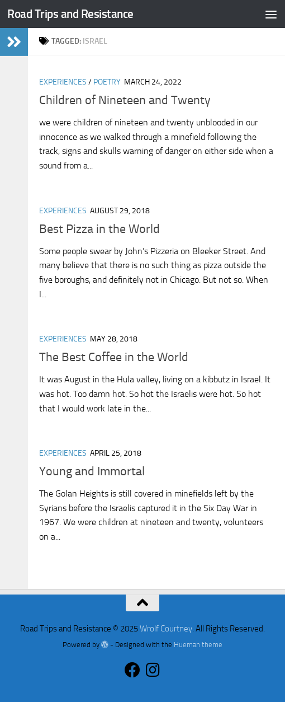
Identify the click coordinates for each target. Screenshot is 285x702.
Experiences (63, 82)
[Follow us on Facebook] (132, 670)
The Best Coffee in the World (113, 357)
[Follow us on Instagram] (152, 670)
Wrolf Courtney (166, 629)
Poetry (107, 82)
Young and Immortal (92, 471)
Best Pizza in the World (99, 229)
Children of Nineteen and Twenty (125, 100)
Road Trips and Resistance (70, 14)
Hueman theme (198, 644)
